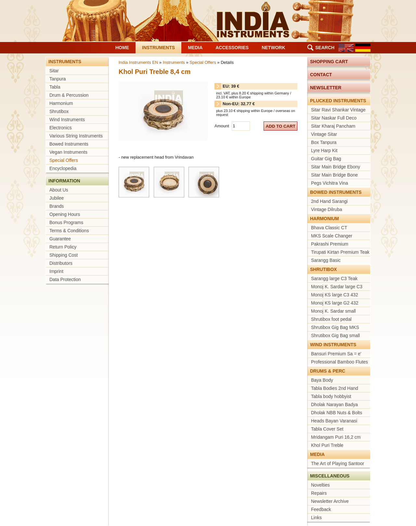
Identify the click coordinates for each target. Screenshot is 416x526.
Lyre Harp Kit (324, 150)
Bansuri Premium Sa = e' (336, 353)
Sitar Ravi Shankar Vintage (338, 109)
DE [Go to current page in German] (362, 47)
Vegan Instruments (68, 152)
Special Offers (63, 160)
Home (122, 47)
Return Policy (62, 246)
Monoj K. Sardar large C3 (336, 286)
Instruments (158, 47)
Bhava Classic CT (329, 227)
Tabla (54, 87)
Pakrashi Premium (329, 244)
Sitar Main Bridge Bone (334, 175)
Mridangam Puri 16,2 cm (336, 437)
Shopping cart (329, 61)
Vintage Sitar (324, 134)
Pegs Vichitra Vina (329, 183)
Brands (56, 206)
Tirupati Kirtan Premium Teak (340, 252)
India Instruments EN (138, 62)
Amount (222, 125)
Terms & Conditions (69, 230)
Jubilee (56, 198)
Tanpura (57, 78)
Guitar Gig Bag (326, 158)
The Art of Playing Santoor (337, 463)
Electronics (60, 127)
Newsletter (325, 87)
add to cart (280, 126)
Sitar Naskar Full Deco (334, 118)
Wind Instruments (67, 119)
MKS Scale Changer (331, 235)
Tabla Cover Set (327, 429)
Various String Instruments (76, 135)
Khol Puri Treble (327, 445)
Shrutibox (59, 111)
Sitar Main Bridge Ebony (335, 166)
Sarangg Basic (326, 260)
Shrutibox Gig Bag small (335, 335)
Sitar (54, 70)
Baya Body (322, 380)
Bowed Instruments (68, 144)
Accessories (232, 47)
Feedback (321, 509)
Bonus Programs (66, 222)
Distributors (60, 263)
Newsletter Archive (330, 501)
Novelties (320, 485)
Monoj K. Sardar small (333, 311)
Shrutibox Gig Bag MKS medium (335, 328)
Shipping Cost (63, 255)
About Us (58, 189)
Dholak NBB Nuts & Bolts (336, 412)
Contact (321, 74)
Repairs (319, 493)
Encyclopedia (62, 168)
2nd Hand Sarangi (329, 201)
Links (316, 517)
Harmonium (61, 103)
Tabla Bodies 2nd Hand (334, 388)
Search (324, 47)
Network (273, 47)
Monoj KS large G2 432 (334, 303)
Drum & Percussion (69, 95)
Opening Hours (64, 214)
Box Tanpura (323, 142)
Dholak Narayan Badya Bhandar (334, 405)
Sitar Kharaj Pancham (333, 126)
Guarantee (60, 238)
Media (195, 47)
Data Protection (65, 279)
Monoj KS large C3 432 (334, 294)
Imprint (56, 271)
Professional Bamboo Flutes (339, 361)
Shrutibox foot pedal (331, 319)
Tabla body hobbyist (331, 396)
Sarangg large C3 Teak (334, 278)
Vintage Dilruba (326, 209)
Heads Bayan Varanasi (334, 420)
